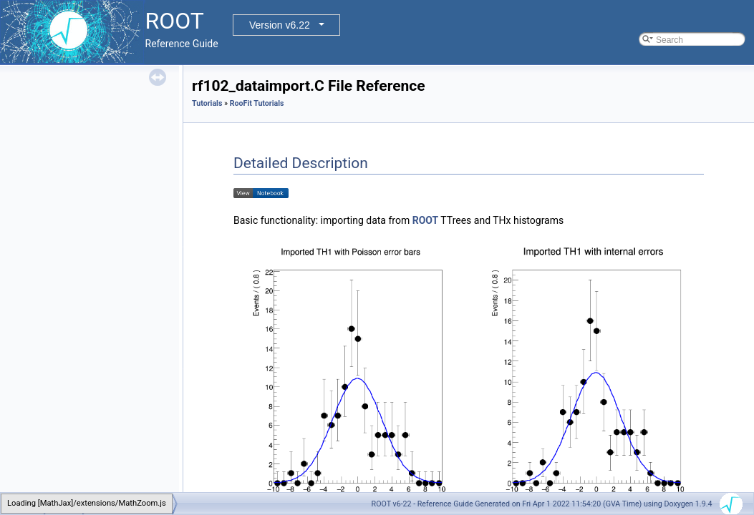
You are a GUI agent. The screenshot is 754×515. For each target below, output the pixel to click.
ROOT (425, 220)
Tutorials (207, 103)
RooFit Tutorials (257, 103)
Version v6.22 (279, 25)
